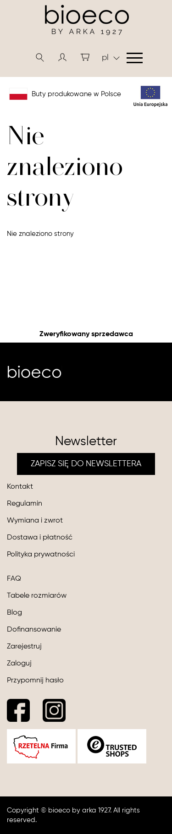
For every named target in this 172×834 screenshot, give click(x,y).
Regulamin (24, 503)
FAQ (14, 579)
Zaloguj (19, 663)
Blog (14, 612)
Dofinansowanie (34, 629)
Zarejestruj (24, 646)
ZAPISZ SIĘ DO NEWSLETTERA (86, 464)
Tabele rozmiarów (37, 596)
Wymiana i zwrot (35, 520)
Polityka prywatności (41, 554)
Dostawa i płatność (39, 537)
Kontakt (20, 487)
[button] (62, 57)
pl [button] (111, 58)
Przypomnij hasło (35, 680)
